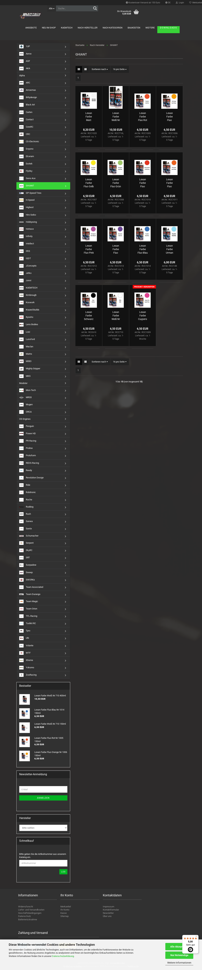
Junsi (25, 280)
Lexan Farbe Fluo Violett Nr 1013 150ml (116, 249)
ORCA (25, 412)
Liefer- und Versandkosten (31, 909)
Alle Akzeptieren (179, 946)
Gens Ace (27, 178)
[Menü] (196, 937)
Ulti (24, 638)
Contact (26, 119)
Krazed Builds (29, 310)
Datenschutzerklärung (63, 956)
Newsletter (108, 913)
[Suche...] (51, 8)
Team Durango (29, 594)
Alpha (22, 75)
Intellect (26, 244)
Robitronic (27, 492)
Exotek (25, 164)
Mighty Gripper (29, 369)
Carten (25, 112)
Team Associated (31, 587)
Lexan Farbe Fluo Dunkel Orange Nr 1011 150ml (169, 183)
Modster (23, 383)
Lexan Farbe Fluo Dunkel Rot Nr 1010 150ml (142, 183)
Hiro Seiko (27, 215)
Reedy (25, 470)
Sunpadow (27, 565)
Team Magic (28, 601)
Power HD (27, 433)
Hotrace (26, 229)
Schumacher (28, 535)
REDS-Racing (29, 463)
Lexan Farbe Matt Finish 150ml (88, 117)
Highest (26, 207)
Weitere (150, 27)
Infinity (25, 236)
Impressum (108, 906)
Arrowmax (27, 90)
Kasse (63, 913)
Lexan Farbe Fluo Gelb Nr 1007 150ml (89, 183)
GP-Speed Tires (30, 193)
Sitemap (64, 916)
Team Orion (28, 609)
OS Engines (25, 419)
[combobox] (99, 69)
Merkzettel (65, 906)
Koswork (27, 302)
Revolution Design (31, 478)
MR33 (25, 397)
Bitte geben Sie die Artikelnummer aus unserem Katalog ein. (42, 856)
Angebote (31, 27)
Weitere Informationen (179, 962)
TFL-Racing (28, 616)
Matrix (25, 354)
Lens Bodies (28, 324)
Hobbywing (28, 222)
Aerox (25, 54)
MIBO (25, 361)
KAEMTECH (66, 27)
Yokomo (26, 667)
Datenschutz (24, 916)
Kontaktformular (111, 909)
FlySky (25, 171)
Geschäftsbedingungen (29, 913)
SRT (24, 558)
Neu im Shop (49, 27)
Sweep (26, 572)
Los (63, 872)
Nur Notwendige (179, 955)
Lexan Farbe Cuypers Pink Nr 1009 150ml (142, 316)
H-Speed (26, 200)
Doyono (26, 149)
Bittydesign (28, 97)
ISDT (25, 258)
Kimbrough (27, 295)
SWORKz (27, 580)
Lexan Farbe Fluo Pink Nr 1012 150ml (89, 249)
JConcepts (27, 266)
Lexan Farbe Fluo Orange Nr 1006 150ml (169, 117)
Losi (24, 332)
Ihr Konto (64, 909)
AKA (24, 68)
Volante (26, 645)
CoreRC (26, 127)
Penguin (26, 426)
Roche (25, 500)
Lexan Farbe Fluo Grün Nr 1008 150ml (115, 183)
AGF (24, 61)
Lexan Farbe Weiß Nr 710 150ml (116, 316)
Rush (25, 514)
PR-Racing (27, 441)
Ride (24, 485)
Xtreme (26, 660)
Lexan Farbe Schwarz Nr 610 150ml (88, 316)
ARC (24, 83)
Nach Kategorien (112, 27)
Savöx (25, 529)
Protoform (27, 455)
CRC (24, 134)
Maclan (26, 347)
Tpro (24, 631)
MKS (25, 376)
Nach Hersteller (87, 27)
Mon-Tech (27, 390)
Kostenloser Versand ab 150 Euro (143, 2)
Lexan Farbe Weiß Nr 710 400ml (116, 117)
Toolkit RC (27, 623)
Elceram (26, 156)
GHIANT (26, 186)
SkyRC (25, 550)
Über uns (107, 916)
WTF (25, 653)
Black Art (27, 105)
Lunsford (27, 339)
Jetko (25, 273)
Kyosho (26, 317)
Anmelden (43, 798)
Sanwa (26, 521)
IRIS (24, 251)
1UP (24, 46)
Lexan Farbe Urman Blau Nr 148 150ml (170, 249)
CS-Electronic (29, 141)
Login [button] (180, 2)
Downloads (168, 27)
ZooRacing (27, 675)
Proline (26, 448)
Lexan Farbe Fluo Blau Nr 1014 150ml (143, 249)
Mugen (26, 404)
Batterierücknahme (27, 919)
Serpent (26, 543)
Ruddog (26, 506)
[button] (168, 2)
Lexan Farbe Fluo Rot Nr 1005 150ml (142, 117)
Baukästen (134, 27)
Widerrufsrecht (25, 906)
